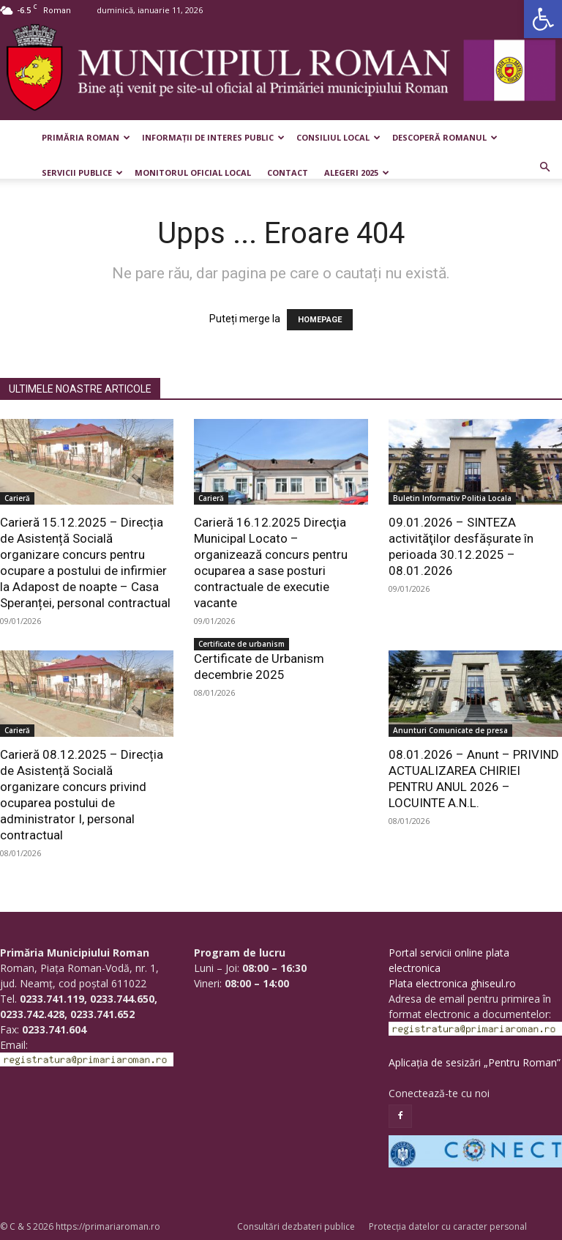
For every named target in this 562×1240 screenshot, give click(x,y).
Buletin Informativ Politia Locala (452, 498)
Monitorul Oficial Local (193, 172)
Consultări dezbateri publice (296, 1226)
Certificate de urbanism (241, 644)
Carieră (17, 498)
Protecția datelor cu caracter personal (448, 1226)
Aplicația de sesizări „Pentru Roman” (475, 1062)
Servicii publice (82, 172)
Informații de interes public (213, 137)
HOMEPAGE (320, 319)
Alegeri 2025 (356, 172)
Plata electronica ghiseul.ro (452, 983)
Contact (287, 172)
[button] (543, 19)
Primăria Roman (86, 137)
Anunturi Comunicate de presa (450, 730)
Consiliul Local (338, 137)
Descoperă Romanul (445, 137)
